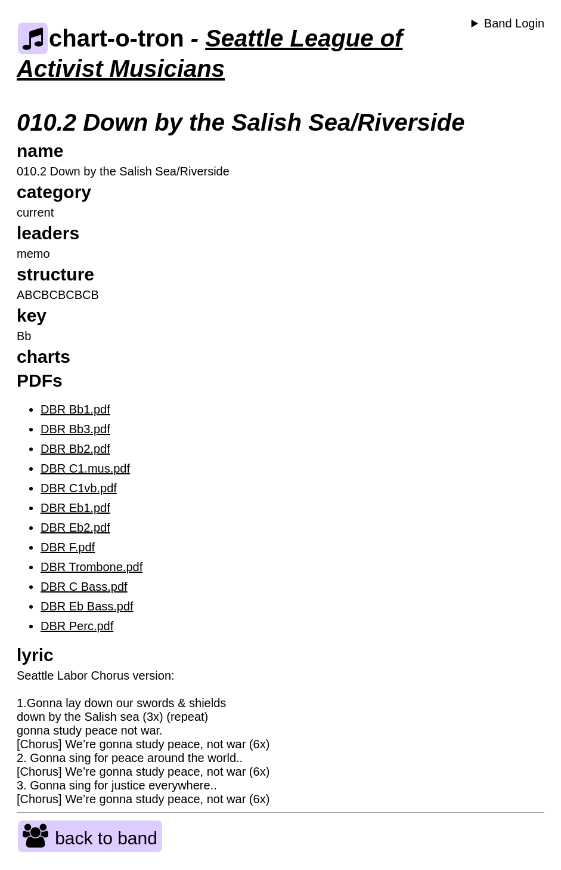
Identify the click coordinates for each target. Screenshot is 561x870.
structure (55, 274)
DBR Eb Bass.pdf (87, 606)
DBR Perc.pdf (77, 626)
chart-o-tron (101, 38)
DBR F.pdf (68, 547)
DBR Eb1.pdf (75, 507)
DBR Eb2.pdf (75, 527)
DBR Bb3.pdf (75, 429)
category (54, 192)
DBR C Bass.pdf (84, 586)
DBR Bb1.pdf (75, 409)
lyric (35, 655)
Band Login (514, 23)
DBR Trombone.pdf (91, 566)
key (32, 315)
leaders (48, 233)
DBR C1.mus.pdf (85, 468)
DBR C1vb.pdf (79, 488)
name (40, 151)
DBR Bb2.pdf (75, 448)
